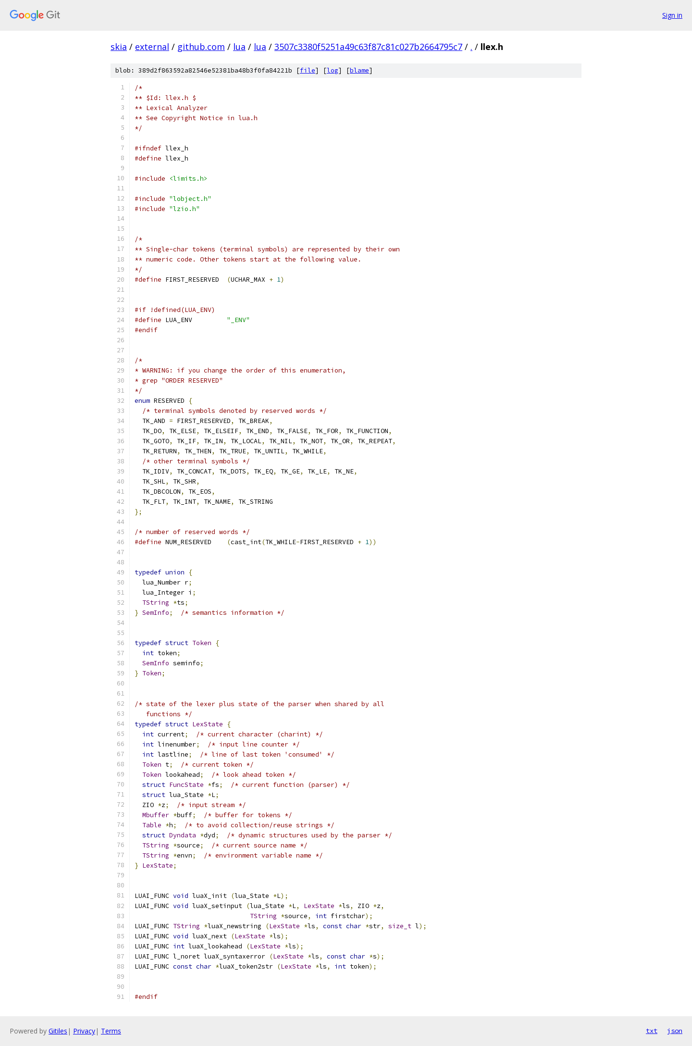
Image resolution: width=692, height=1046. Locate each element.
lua (239, 46)
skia (119, 46)
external (152, 46)
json (674, 1030)
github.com (201, 46)
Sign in (672, 15)
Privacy (84, 1030)
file (307, 70)
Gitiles (58, 1030)
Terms (111, 1030)
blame (359, 70)
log (332, 70)
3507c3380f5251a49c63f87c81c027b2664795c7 (368, 46)
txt (651, 1030)
